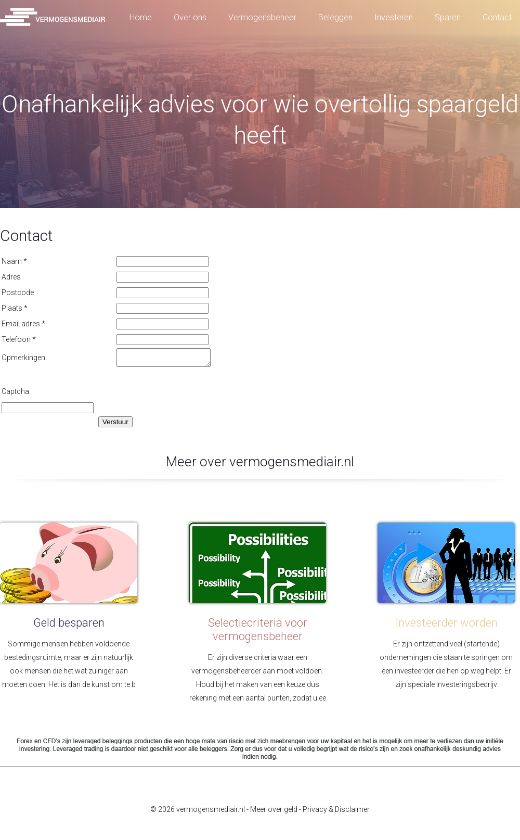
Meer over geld (273, 812)
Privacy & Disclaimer (336, 812)
